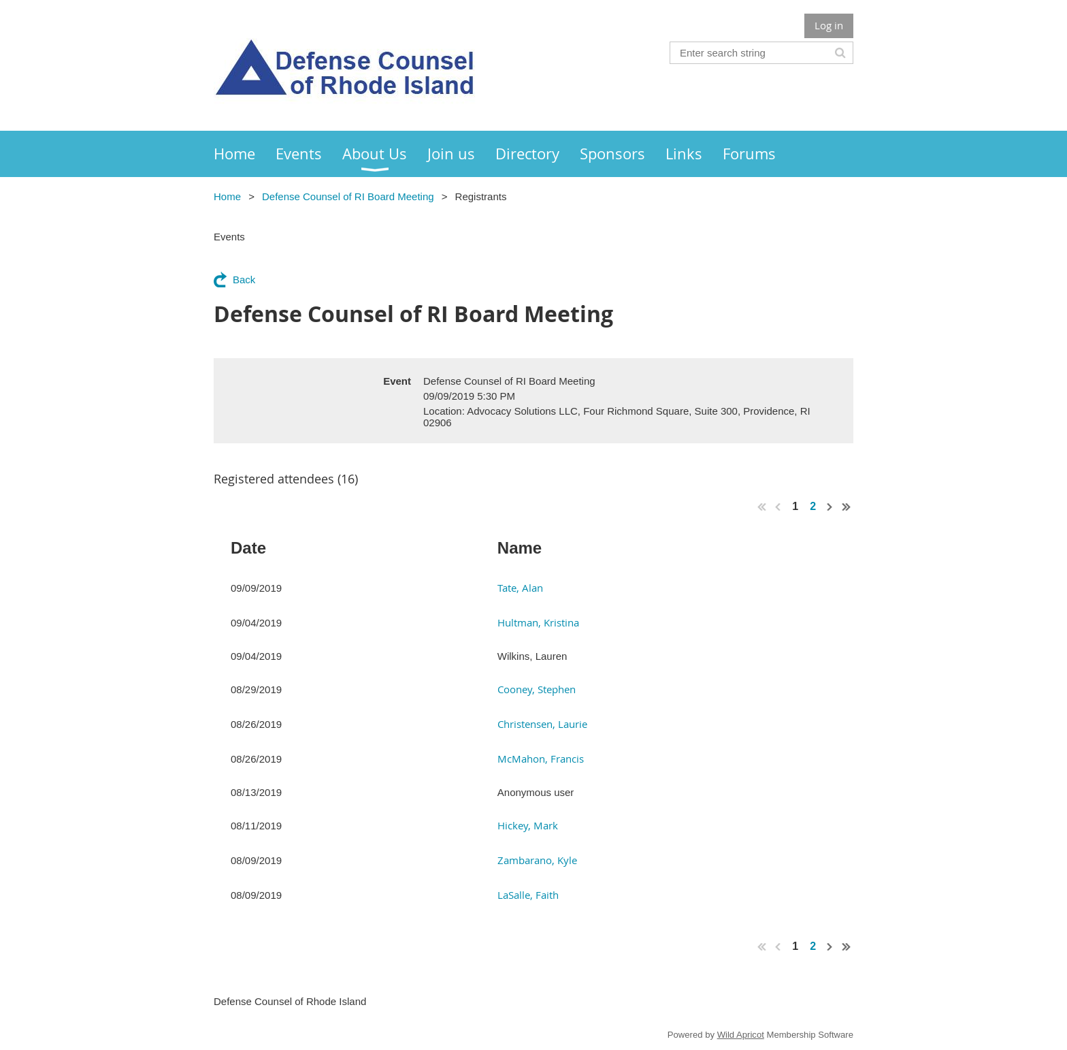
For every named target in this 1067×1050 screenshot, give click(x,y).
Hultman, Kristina (538, 622)
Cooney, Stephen (536, 689)
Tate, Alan (520, 587)
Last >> (846, 506)
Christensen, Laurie (542, 724)
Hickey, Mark (527, 825)
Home (227, 196)
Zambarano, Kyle (537, 860)
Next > (830, 506)
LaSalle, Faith (528, 895)
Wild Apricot (740, 1035)
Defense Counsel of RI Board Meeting (348, 196)
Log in (829, 25)
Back (244, 279)
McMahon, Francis (540, 758)
